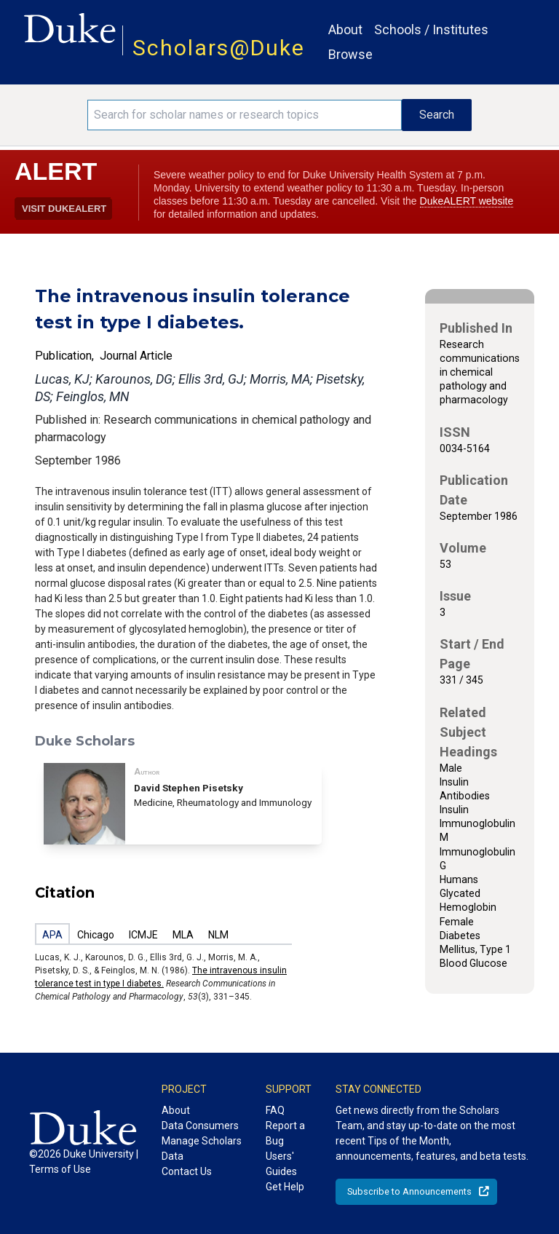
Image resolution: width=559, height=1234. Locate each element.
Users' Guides (281, 1163)
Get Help (285, 1187)
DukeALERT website (467, 201)
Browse (350, 54)
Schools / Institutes (431, 29)
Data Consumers (200, 1125)
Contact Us (187, 1171)
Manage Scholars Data (202, 1148)
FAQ (275, 1110)
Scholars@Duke (218, 47)
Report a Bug (285, 1133)
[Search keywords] (244, 115)
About (345, 29)
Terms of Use (60, 1169)
